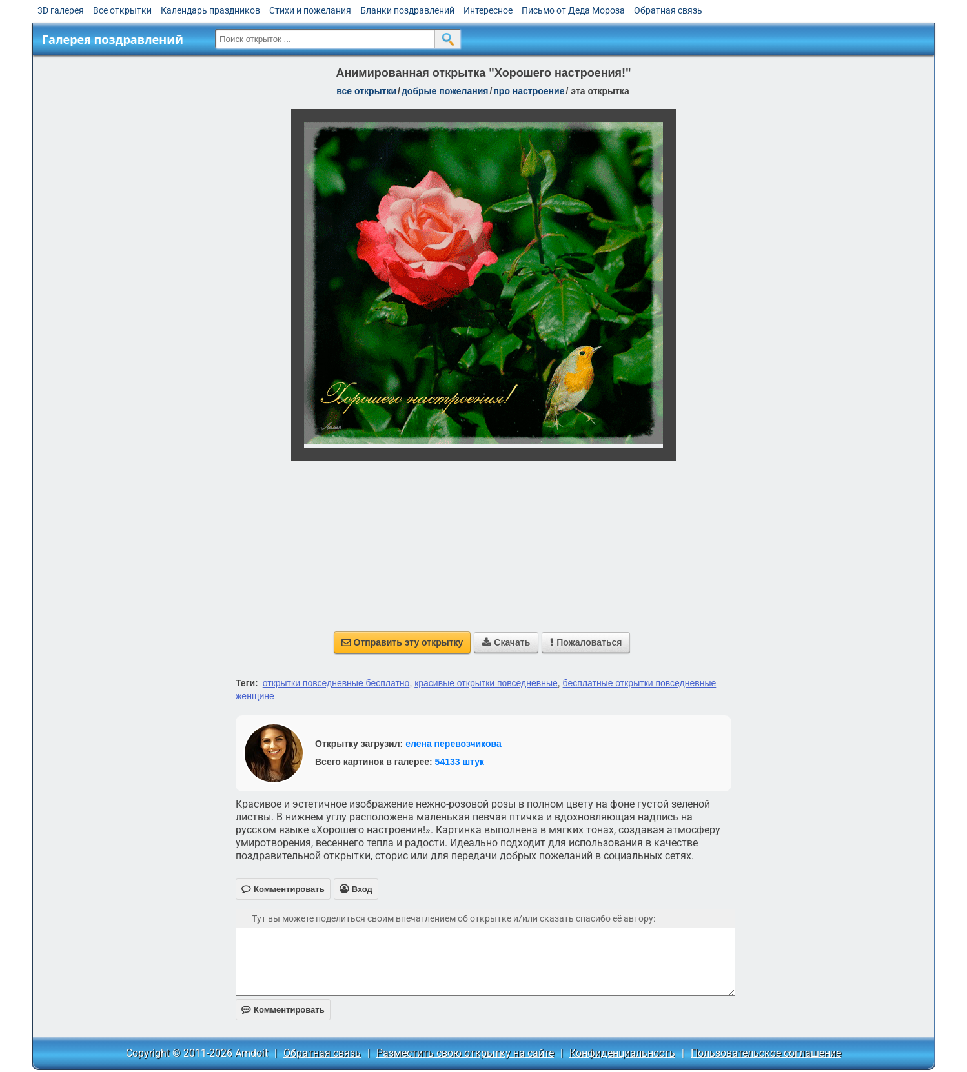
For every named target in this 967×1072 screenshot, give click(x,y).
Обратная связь (668, 10)
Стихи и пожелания (310, 10)
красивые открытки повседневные (486, 683)
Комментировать (283, 1010)
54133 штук (460, 762)
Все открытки (122, 10)
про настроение (528, 91)
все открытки (366, 91)
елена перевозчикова (453, 744)
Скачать (506, 642)
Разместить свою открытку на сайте (465, 1053)
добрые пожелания (445, 91)
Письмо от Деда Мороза (573, 10)
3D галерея (60, 10)
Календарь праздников (210, 10)
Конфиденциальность (622, 1053)
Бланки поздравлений (407, 10)
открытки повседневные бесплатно (336, 683)
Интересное (488, 10)
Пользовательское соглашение (766, 1053)
